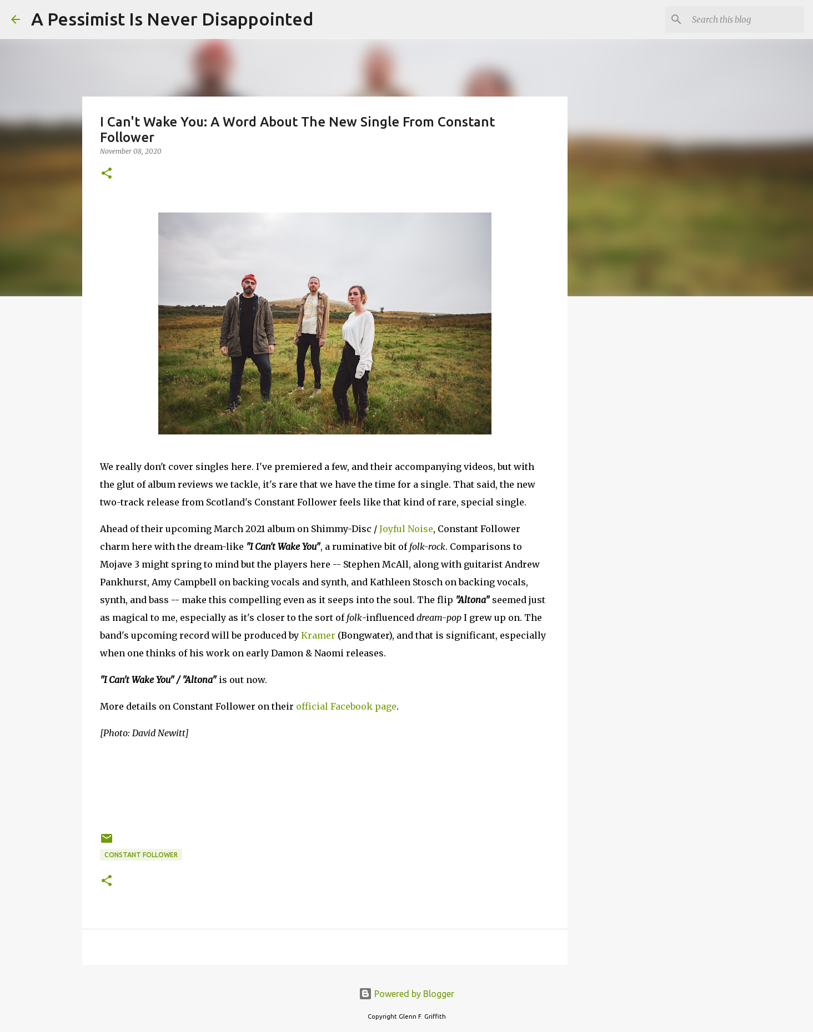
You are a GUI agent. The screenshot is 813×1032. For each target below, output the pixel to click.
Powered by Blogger (406, 994)
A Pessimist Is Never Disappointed (172, 19)
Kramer (318, 635)
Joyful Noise (406, 528)
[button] (106, 173)
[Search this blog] (745, 19)
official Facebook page (346, 706)
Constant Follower (141, 854)
